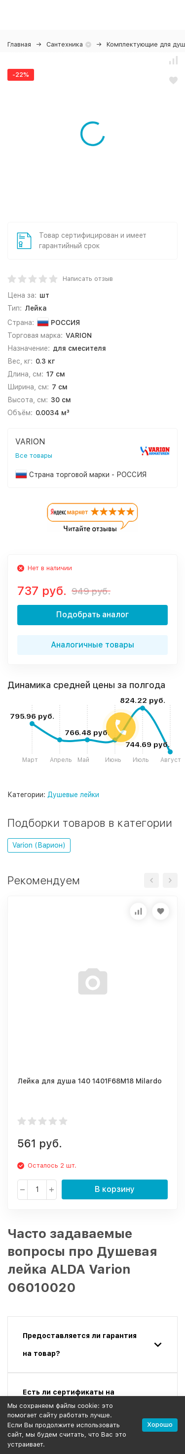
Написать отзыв (88, 278)
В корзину (115, 1189)
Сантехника (64, 44)
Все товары (33, 455)
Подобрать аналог (92, 614)
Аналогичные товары (92, 644)
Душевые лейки (73, 795)
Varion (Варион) (39, 845)
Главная (19, 44)
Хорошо (160, 1424)
